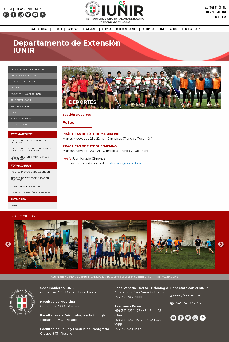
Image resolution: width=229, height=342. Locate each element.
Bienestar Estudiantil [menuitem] (23, 81)
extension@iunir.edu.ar (124, 163)
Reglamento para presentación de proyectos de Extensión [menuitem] (31, 149)
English (8, 9)
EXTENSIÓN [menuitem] (148, 29)
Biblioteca (219, 17)
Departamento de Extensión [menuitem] (27, 69)
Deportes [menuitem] (16, 87)
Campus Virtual (216, 12)
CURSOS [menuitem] (107, 29)
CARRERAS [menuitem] (72, 29)
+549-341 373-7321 (188, 303)
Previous (8, 244)
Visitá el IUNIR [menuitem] (19, 124)
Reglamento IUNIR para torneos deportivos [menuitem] (30, 158)
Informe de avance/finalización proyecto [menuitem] (30, 179)
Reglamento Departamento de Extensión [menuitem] (29, 141)
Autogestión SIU (215, 7)
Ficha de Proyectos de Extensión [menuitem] (30, 172)
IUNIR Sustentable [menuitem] (21, 100)
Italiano (20, 9)
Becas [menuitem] (14, 112)
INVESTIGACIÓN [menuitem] (168, 29)
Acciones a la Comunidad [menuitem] (26, 94)
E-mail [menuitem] (14, 205)
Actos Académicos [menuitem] (21, 118)
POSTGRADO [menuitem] (90, 29)
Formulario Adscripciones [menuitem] (26, 186)
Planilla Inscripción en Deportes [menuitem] (30, 192)
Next (221, 244)
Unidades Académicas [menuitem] (23, 75)
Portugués (34, 9)
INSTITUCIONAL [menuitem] (39, 29)
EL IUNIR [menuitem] (57, 29)
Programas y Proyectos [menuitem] (25, 106)
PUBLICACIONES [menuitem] (191, 29)
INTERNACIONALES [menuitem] (126, 29)
